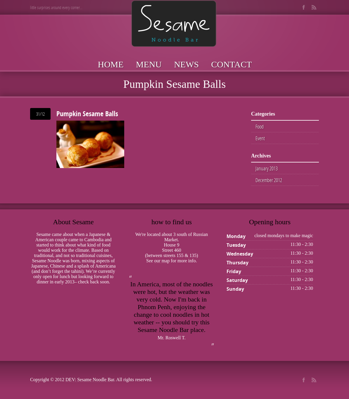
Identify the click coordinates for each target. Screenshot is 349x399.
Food (259, 126)
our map (162, 260)
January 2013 (266, 168)
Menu (149, 64)
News (186, 64)
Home (111, 64)
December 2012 (268, 180)
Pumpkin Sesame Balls (87, 113)
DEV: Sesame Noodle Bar (89, 379)
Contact (231, 64)
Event (260, 138)
